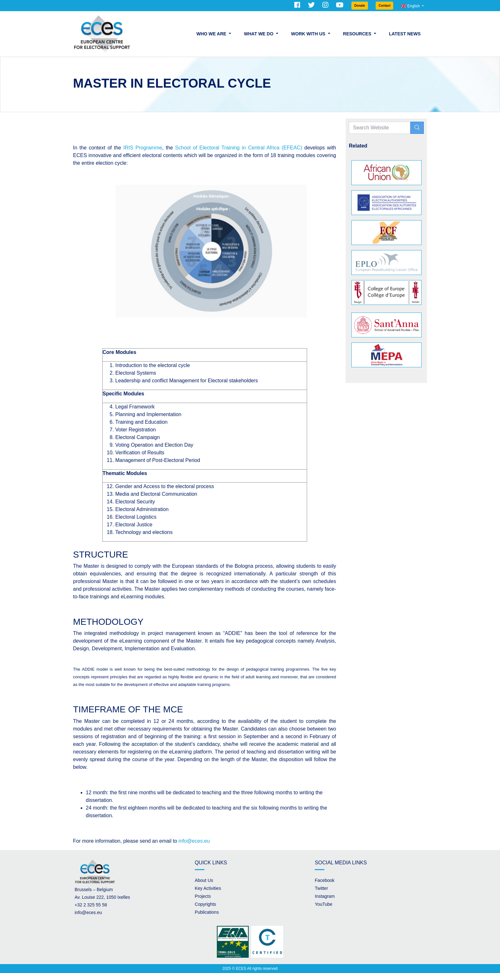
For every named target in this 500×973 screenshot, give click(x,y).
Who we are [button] (211, 33)
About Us (204, 880)
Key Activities (208, 888)
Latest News (405, 33)
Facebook (324, 880)
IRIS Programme (142, 147)
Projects (203, 896)
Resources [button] (358, 33)
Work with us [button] (309, 33)
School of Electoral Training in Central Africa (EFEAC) (238, 147)
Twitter (321, 888)
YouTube (323, 904)
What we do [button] (259, 33)
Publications (207, 912)
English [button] (411, 6)
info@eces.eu (194, 841)
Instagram (325, 896)
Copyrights (205, 904)
